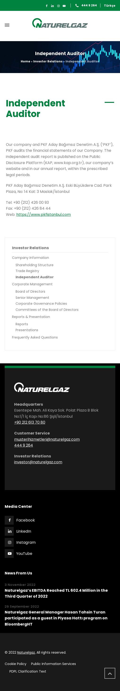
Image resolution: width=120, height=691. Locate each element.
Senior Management (32, 297)
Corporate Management (32, 284)
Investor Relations (47, 61)
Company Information (30, 257)
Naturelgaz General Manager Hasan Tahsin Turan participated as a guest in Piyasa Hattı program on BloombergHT (56, 618)
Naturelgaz (26, 652)
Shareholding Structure (35, 265)
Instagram (26, 542)
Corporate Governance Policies (41, 303)
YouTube (24, 553)
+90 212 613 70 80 (29, 422)
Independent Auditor (35, 277)
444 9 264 (89, 6)
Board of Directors (30, 291)
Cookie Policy (15, 663)
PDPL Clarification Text (27, 671)
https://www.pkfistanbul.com (43, 214)
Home (25, 61)
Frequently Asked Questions (35, 337)
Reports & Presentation (31, 316)
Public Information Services (53, 663)
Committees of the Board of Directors (47, 309)
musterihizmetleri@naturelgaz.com (47, 439)
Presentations (27, 330)
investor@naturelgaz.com (38, 462)
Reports (22, 324)
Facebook (25, 520)
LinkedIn (23, 531)
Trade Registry (27, 271)
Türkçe (109, 6)
